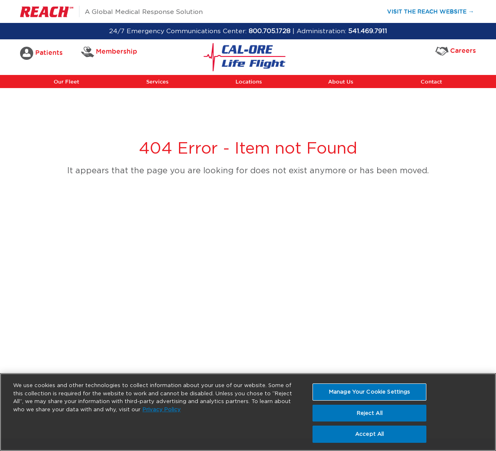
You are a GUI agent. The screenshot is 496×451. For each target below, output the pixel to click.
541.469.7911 (367, 31)
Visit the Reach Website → (434, 11)
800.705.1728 (269, 31)
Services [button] (157, 81)
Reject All (370, 413)
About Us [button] (340, 81)
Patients (41, 53)
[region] (248, 412)
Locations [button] (249, 81)
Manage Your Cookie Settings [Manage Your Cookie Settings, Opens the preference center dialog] (369, 392)
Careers (455, 51)
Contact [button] (431, 81)
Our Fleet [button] (66, 81)
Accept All (369, 434)
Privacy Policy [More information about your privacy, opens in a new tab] (162, 409)
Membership (109, 52)
